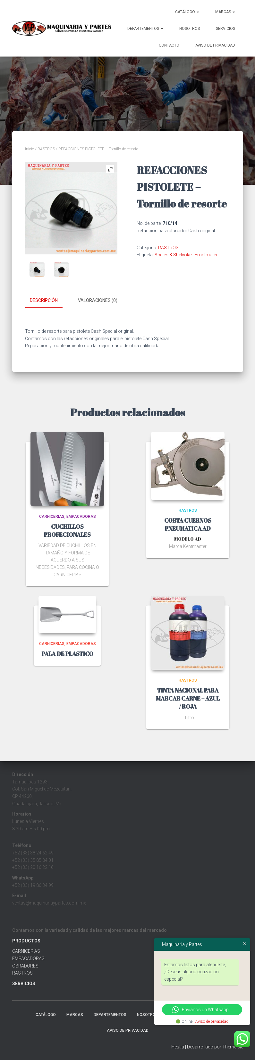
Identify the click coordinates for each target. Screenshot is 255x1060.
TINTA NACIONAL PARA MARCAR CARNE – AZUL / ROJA (188, 698)
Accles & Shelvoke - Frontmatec (186, 254)
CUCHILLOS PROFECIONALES (67, 530)
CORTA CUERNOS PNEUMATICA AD (187, 524)
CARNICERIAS (51, 516)
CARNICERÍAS (26, 950)
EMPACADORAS (81, 516)
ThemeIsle (232, 1046)
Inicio (29, 149)
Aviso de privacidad (211, 1021)
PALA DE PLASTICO (67, 653)
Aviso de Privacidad (215, 45)
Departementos (145, 28)
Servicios (225, 28)
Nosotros (189, 28)
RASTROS (46, 149)
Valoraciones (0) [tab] (97, 300)
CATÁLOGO (187, 12)
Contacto (169, 45)
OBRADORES (25, 965)
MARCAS (225, 12)
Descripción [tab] (44, 300)
